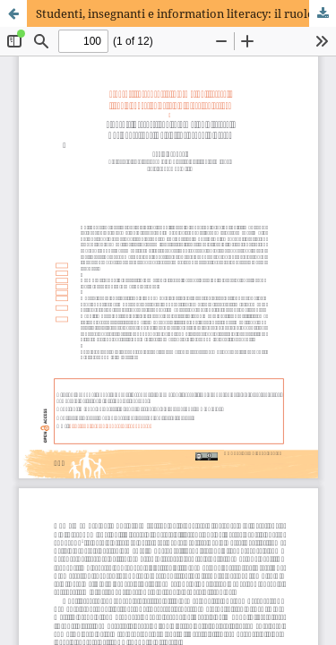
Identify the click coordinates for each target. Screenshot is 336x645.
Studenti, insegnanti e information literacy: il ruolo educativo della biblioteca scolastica (186, 13)
